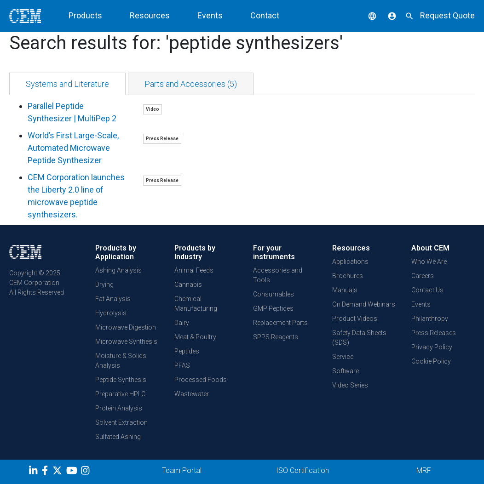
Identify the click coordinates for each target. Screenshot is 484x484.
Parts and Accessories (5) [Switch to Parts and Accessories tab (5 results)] (190, 84)
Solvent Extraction (121, 422)
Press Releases (433, 332)
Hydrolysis (111, 313)
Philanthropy (429, 318)
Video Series (350, 385)
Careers (422, 275)
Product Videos (354, 318)
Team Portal (182, 470)
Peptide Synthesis (120, 379)
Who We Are (429, 261)
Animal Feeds (193, 270)
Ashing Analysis (118, 270)
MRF (423, 470)
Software (345, 371)
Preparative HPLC (120, 394)
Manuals (344, 290)
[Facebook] (47, 472)
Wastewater (191, 394)
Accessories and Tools (277, 275)
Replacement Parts (280, 322)
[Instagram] (86, 472)
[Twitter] (58, 472)
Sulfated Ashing (118, 436)
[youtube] (73, 472)
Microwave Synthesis (126, 341)
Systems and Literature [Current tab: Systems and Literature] (67, 84)
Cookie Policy (431, 361)
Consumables (273, 294)
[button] (365, 15)
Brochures (347, 275)
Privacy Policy (431, 347)
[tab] (67, 84)
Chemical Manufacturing (195, 303)
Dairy (181, 322)
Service (342, 356)
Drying (104, 284)
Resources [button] (150, 15)
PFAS (182, 365)
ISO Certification (302, 470)
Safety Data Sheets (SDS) (359, 337)
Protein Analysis (118, 408)
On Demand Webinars (363, 304)
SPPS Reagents (275, 337)
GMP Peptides (273, 308)
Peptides (186, 351)
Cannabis (188, 284)
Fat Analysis (113, 298)
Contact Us (427, 290)
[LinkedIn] (34, 472)
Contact (264, 15)
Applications (350, 261)
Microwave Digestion (125, 327)
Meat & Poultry (195, 337)
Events (210, 15)
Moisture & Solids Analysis (120, 360)
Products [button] (85, 15)
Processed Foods (200, 379)
